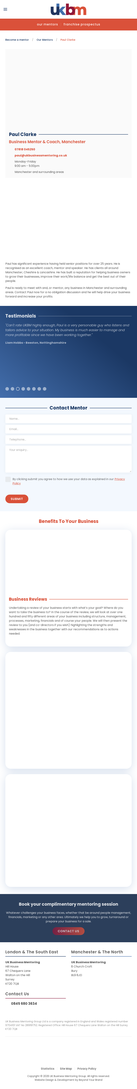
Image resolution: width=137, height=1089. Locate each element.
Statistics (47, 1069)
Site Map (66, 1069)
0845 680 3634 (24, 1003)
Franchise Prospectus (82, 24)
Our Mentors (47, 24)
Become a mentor (17, 40)
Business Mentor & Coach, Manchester (48, 142)
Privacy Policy (86, 1069)
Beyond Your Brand (90, 1080)
